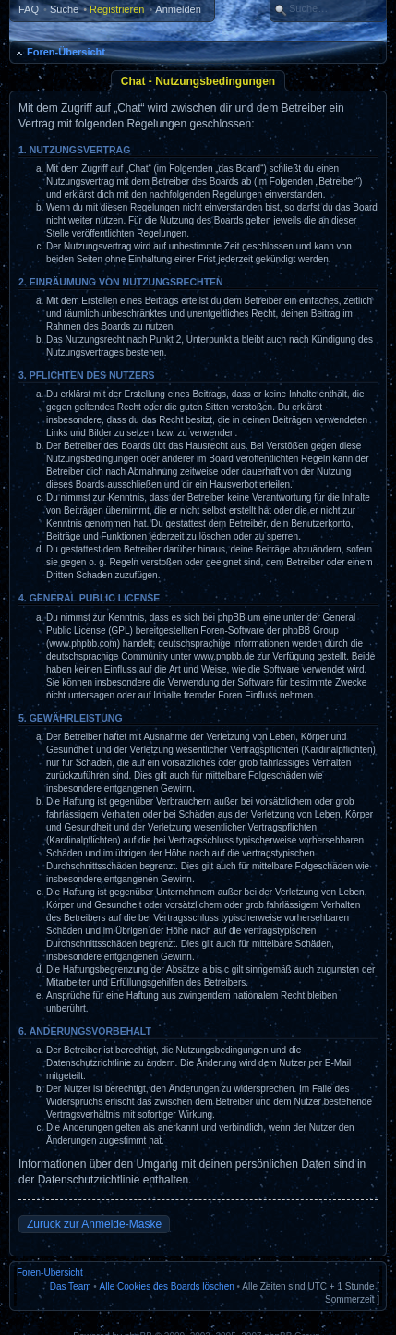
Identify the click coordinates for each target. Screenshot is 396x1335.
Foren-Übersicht (66, 51)
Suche (64, 9)
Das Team (70, 1286)
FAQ (28, 9)
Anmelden (178, 9)
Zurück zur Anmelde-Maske (94, 1224)
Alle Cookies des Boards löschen (167, 1286)
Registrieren (117, 9)
